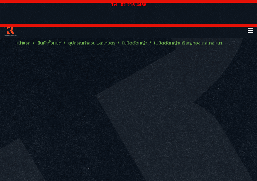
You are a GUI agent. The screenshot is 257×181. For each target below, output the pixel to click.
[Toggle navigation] (250, 30)
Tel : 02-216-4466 (128, 5)
